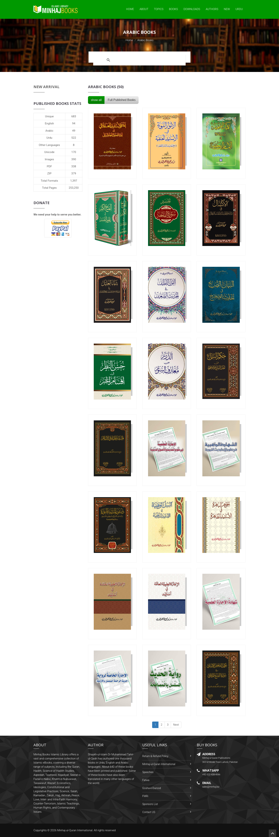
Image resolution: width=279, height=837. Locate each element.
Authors (212, 9)
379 (73, 173)
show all (96, 100)
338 (73, 166)
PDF (49, 166)
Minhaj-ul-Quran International (158, 764)
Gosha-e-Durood (151, 788)
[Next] (176, 725)
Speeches (147, 772)
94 (73, 123)
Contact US (148, 812)
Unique (49, 116)
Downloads (191, 9)
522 (73, 137)
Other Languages (49, 145)
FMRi (145, 796)
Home (130, 9)
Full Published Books (121, 100)
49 (73, 130)
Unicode (49, 152)
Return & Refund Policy (155, 756)
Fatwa (145, 780)
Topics (158, 9)
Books (173, 9)
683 (73, 116)
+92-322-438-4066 (211, 774)
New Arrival (46, 86)
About (144, 9)
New (227, 9)
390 (73, 159)
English (49, 123)
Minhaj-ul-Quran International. (75, 830)
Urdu (239, 9)
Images (49, 159)
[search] (148, 60)
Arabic (49, 130)
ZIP (49, 173)
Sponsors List (150, 804)
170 (73, 152)
